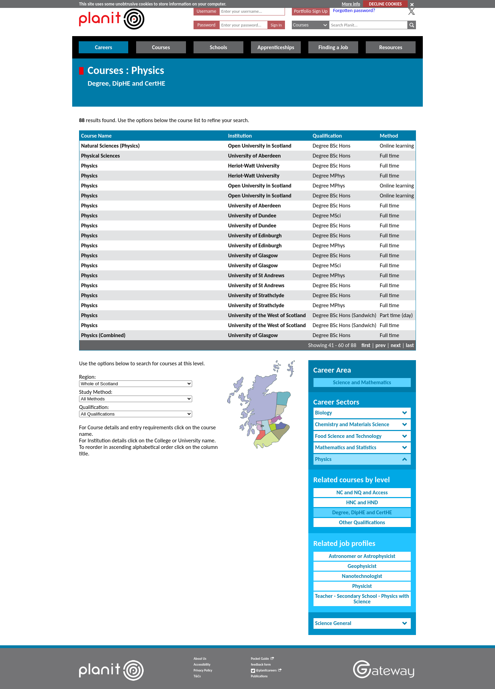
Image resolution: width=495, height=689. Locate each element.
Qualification (327, 135)
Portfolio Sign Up (311, 11)
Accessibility (202, 665)
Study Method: (95, 392)
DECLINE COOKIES (385, 4)
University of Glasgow (253, 255)
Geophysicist (362, 566)
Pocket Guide (262, 659)
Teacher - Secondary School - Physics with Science (362, 599)
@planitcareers (266, 670)
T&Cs (197, 676)
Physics (89, 165)
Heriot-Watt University (253, 165)
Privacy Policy (203, 670)
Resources (390, 47)
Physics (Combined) (103, 335)
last (410, 345)
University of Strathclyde (256, 295)
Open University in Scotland (260, 145)
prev (380, 345)
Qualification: (94, 407)
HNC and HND (362, 502)
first (366, 345)
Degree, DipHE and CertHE (362, 512)
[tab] (362, 413)
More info (351, 4)
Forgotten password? (354, 10)
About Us (200, 659)
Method (389, 135)
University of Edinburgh (255, 235)
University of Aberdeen (254, 155)
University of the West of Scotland (267, 315)
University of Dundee (252, 215)
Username (206, 11)
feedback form (261, 665)
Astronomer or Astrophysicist (362, 556)
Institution (240, 135)
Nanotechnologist (362, 576)
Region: (87, 377)
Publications (259, 676)
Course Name (96, 135)
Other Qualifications (362, 522)
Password (206, 25)
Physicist (362, 586)
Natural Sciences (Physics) (110, 145)
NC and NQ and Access (362, 492)
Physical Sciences (100, 155)
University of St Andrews (256, 275)
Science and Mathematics (362, 382)
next (396, 345)
